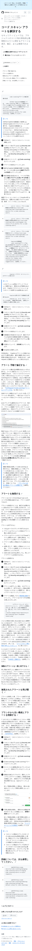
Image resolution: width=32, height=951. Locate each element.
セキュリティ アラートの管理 (12, 18)
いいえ (13, 915)
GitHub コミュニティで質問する (10, 926)
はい (5, 915)
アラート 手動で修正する (14, 365)
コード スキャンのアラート (11, 19)
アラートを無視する (11, 493)
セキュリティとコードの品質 (12, 16)
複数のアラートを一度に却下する (15, 666)
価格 (10, 943)
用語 (15, 941)
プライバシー (21, 941)
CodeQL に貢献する (14, 659)
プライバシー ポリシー (6, 918)
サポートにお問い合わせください (11, 929)
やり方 (23, 16)
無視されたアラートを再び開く (15, 691)
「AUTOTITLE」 (9, 734)
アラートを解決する (9, 21)
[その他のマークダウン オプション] (18, 62)
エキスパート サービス (18, 943)
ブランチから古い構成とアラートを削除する (15, 713)
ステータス (4, 943)
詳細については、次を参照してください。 (15, 860)
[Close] (27, 3)
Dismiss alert (23, 596)
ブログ (3, 944)
